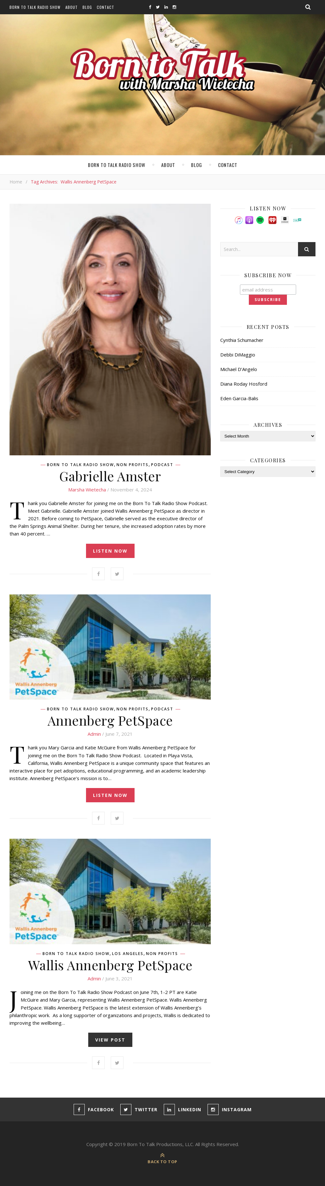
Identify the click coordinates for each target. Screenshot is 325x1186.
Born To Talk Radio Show (35, 7)
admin (94, 734)
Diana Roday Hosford (243, 384)
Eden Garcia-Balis (239, 398)
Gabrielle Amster (110, 475)
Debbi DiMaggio (237, 354)
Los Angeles (127, 954)
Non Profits (132, 465)
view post (110, 1040)
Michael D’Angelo (238, 369)
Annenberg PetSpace (110, 720)
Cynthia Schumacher (241, 340)
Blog (87, 7)
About (71, 7)
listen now (110, 551)
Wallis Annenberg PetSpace (110, 964)
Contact (105, 7)
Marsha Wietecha (87, 489)
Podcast (162, 465)
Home (16, 182)
